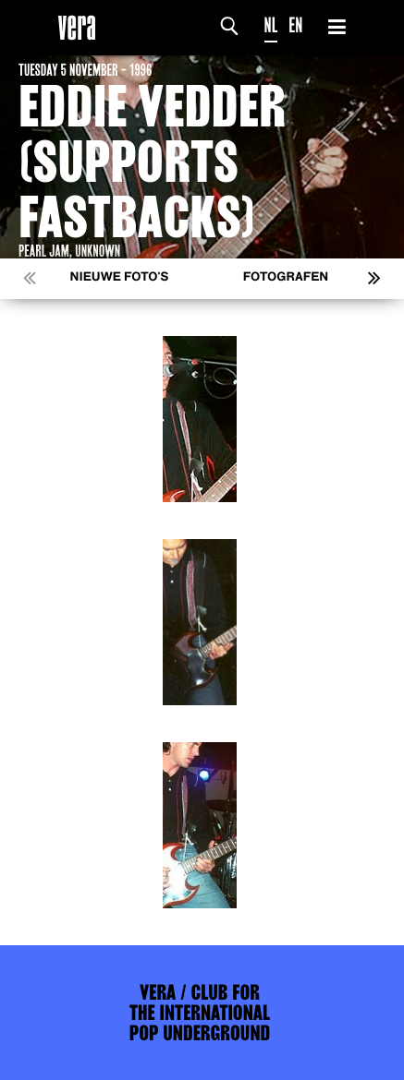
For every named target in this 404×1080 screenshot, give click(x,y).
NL (271, 25)
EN (295, 25)
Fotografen (286, 277)
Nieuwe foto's (119, 277)
